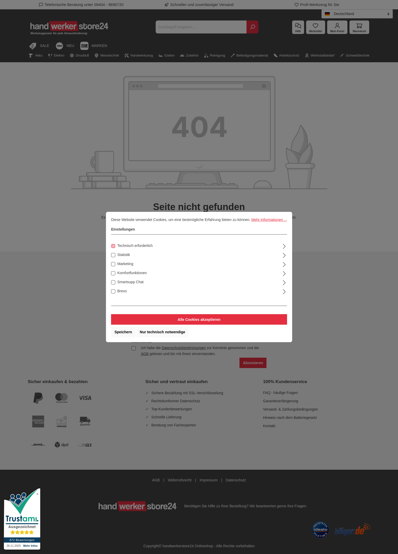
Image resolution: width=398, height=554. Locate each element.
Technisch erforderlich (135, 246)
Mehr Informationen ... (269, 220)
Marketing (125, 264)
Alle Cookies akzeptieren (199, 319)
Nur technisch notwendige (162, 332)
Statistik (123, 255)
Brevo (122, 291)
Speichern (123, 332)
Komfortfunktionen (132, 273)
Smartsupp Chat (130, 282)
